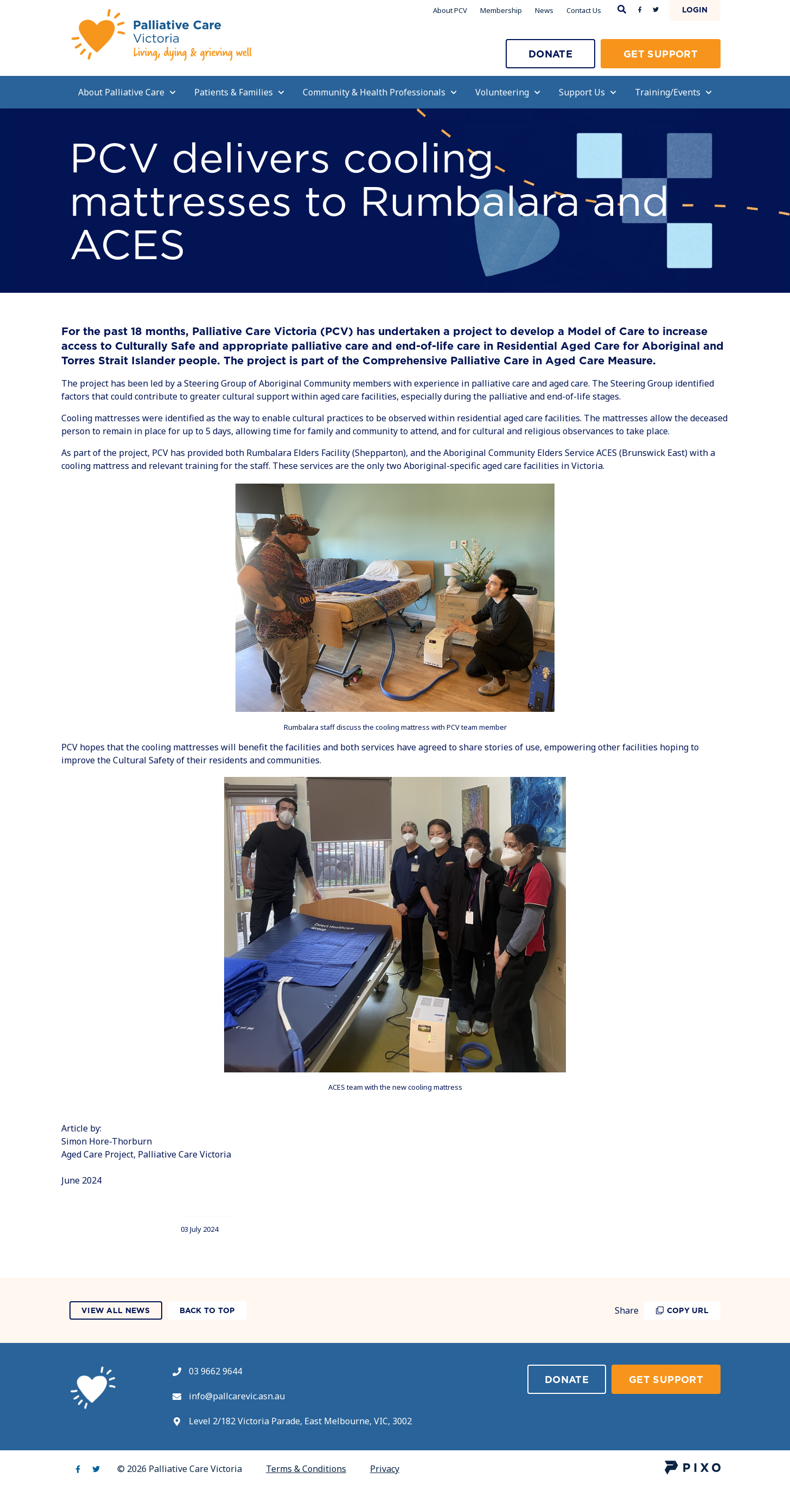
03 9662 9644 (215, 1371)
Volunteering (507, 92)
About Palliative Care (127, 92)
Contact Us (583, 10)
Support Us (587, 92)
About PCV (450, 10)
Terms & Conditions (306, 1469)
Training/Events (673, 92)
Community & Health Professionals (380, 92)
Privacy (384, 1469)
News (544, 10)
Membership (501, 10)
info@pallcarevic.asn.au (237, 1396)
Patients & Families (239, 92)
